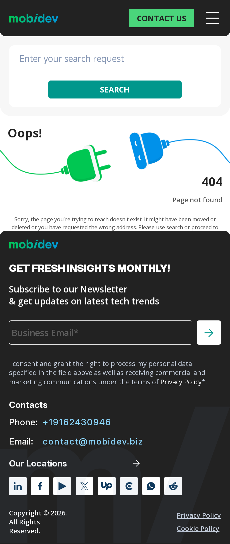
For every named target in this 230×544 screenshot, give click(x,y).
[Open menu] (212, 18)
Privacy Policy (199, 515)
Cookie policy (198, 528)
